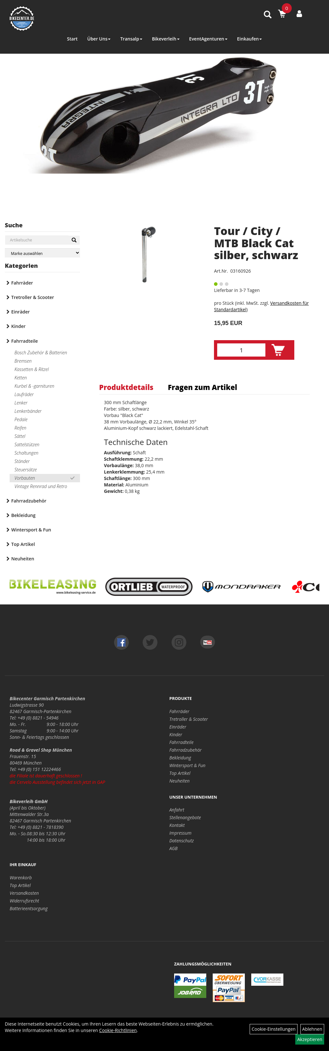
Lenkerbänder (27, 411)
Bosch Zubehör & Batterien (40, 352)
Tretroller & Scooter (32, 297)
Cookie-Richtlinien (118, 1030)
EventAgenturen (208, 39)
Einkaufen (249, 39)
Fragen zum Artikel (202, 387)
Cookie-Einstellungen (274, 1029)
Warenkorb (21, 877)
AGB (173, 848)
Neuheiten (22, 559)
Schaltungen (26, 453)
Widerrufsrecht (24, 901)
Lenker (20, 403)
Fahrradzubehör (28, 501)
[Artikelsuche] (267, 15)
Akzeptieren (309, 1039)
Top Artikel (23, 544)
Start (72, 39)
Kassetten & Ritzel (31, 369)
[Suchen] (74, 240)
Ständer (22, 461)
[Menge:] (241, 350)
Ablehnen (312, 1029)
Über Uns (99, 39)
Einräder (20, 312)
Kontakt (177, 825)
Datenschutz (181, 841)
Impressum (180, 833)
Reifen (20, 428)
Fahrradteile (24, 341)
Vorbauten (24, 478)
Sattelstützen (26, 444)
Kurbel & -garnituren (34, 386)
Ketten (20, 378)
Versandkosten (24, 893)
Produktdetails (126, 387)
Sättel (19, 436)
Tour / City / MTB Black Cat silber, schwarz (256, 242)
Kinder (18, 326)
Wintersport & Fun (31, 530)
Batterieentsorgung (29, 908)
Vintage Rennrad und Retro (40, 486)
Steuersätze (25, 470)
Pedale (21, 419)
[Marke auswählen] (42, 253)
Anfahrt (176, 810)
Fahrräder (22, 283)
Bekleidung (23, 515)
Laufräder (24, 394)
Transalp (131, 39)
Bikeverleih (166, 39)
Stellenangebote (185, 817)
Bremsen (22, 361)
